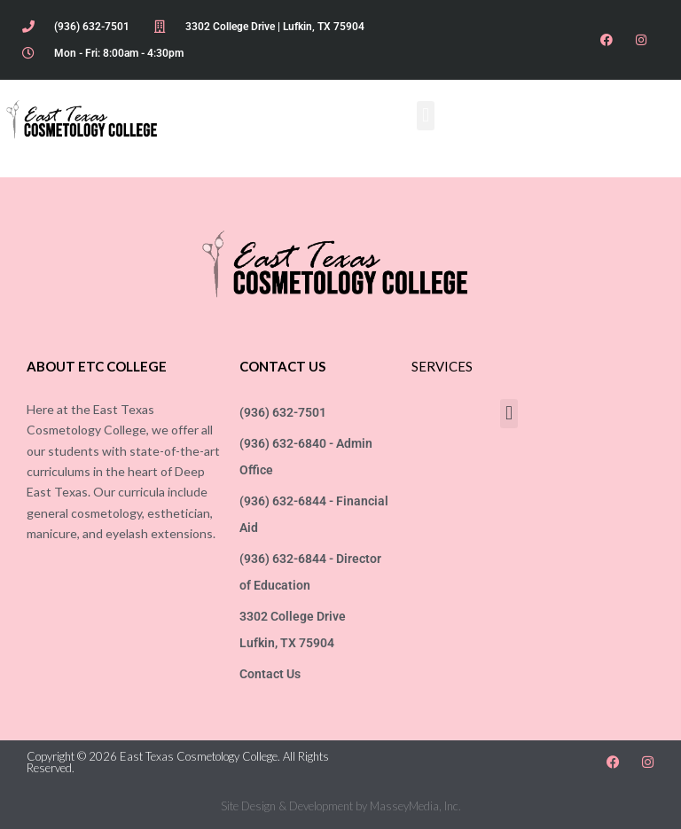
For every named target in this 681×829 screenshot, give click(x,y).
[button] (425, 115)
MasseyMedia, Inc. (415, 806)
